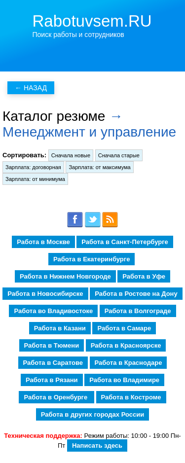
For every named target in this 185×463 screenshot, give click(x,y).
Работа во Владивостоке (53, 311)
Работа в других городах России (92, 414)
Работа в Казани (60, 328)
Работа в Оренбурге (56, 397)
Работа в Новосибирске (45, 293)
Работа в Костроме (131, 397)
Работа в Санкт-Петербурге (124, 242)
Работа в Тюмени (51, 345)
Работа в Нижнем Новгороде (65, 276)
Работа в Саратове (53, 362)
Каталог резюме (53, 116)
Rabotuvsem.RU (92, 21)
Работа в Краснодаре (128, 362)
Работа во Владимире (124, 380)
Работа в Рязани (52, 380)
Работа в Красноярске (126, 345)
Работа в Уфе (143, 276)
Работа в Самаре (124, 328)
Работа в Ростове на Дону (136, 293)
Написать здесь (97, 445)
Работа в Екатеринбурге (91, 259)
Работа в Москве (43, 242)
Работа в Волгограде (138, 311)
